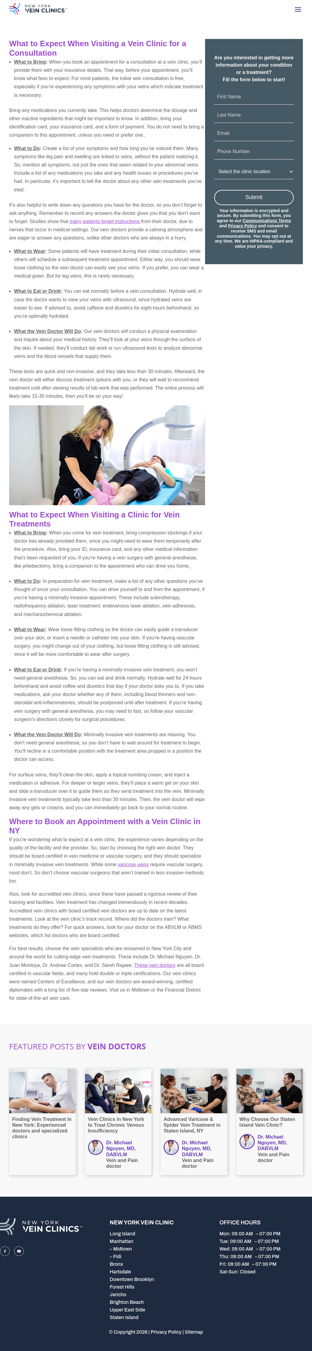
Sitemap (194, 1332)
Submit (253, 197)
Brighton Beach (127, 1302)
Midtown (122, 1248)
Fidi (117, 1256)
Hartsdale (120, 1271)
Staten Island (124, 1317)
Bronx (116, 1264)
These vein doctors (155, 965)
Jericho (118, 1294)
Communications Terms (267, 220)
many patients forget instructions (104, 221)
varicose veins (133, 864)
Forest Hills (122, 1287)
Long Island (122, 1233)
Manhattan (121, 1241)
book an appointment (95, 62)
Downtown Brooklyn (132, 1279)
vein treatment (96, 581)
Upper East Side (127, 1309)
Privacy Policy (242, 225)
